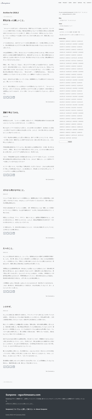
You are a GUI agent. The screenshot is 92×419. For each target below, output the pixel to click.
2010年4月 (79, 115)
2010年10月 (69, 113)
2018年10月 (69, 52)
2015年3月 (62, 77)
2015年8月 (80, 71)
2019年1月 (73, 49)
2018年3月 (79, 55)
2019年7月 (62, 46)
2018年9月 (75, 52)
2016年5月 (73, 66)
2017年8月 (80, 57)
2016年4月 (79, 66)
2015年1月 (73, 77)
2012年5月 (73, 99)
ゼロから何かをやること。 (14, 190)
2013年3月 (62, 93)
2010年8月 (80, 113)
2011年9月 (75, 104)
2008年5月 (68, 132)
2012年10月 (69, 96)
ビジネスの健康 (68, 32)
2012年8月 (80, 96)
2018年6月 (68, 55)
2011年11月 (62, 104)
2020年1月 (73, 41)
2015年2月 (68, 77)
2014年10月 (69, 80)
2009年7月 (62, 124)
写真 (79, 32)
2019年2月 (68, 49)
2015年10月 (69, 71)
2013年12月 (80, 85)
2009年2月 (68, 127)
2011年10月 (69, 104)
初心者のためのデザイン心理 (66, 34)
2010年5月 (73, 115)
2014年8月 (80, 80)
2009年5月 (73, 124)
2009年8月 (80, 121)
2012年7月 (62, 99)
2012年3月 (62, 102)
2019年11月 (62, 44)
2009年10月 (69, 121)
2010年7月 (62, 115)
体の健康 (75, 32)
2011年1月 (73, 110)
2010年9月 (75, 113)
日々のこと (81, 34)
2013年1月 (73, 93)
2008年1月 (68, 135)
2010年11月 (62, 113)
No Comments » (50, 102)
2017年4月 (68, 60)
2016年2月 (68, 68)
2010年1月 (73, 118)
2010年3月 (62, 118)
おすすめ (62, 32)
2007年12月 (74, 135)
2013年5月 (73, 91)
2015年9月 (75, 71)
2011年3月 (62, 110)
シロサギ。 (7, 307)
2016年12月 (80, 60)
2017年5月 (62, 60)
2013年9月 (75, 88)
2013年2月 (68, 93)
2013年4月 (79, 91)
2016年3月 (62, 68)
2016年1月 (73, 68)
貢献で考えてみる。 (11, 112)
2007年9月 (68, 138)
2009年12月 (80, 118)
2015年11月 (62, 71)
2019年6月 (68, 46)
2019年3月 (62, 49)
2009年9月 (75, 121)
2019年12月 (80, 41)
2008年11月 (62, 129)
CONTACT (89, 2)
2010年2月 (68, 118)
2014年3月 (62, 85)
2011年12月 (80, 102)
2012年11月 (62, 96)
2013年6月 (68, 91)
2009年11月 (62, 121)
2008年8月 (80, 129)
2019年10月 (69, 44)
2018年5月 (73, 55)
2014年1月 (73, 85)
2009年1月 (73, 127)
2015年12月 (80, 68)
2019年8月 (80, 44)
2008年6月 (62, 132)
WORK (70, 2)
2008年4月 (73, 132)
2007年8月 (74, 138)
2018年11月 (62, 52)
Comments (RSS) (20, 414)
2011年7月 (62, 107)
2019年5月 (73, 46)
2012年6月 (68, 99)
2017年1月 (73, 60)
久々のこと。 (8, 248)
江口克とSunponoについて (66, 26)
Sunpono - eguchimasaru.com (23, 394)
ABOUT (74, 2)
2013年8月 (80, 88)
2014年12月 (80, 77)
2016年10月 (69, 63)
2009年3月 (62, 127)
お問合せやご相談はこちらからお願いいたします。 (20, 403)
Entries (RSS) (9, 414)
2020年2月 (68, 41)
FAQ (84, 2)
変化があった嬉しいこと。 (14, 20)
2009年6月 (68, 124)
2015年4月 (79, 74)
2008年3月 (79, 132)
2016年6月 (68, 66)
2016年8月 (80, 63)
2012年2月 (68, 102)
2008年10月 (69, 129)
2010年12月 (80, 110)
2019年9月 (75, 44)
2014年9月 (75, 80)
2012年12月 (80, 93)
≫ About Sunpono (40, 409)
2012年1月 (73, 102)
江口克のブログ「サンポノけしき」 (68, 20)
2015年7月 (62, 74)
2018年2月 (62, 57)
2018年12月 (80, 49)
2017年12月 (74, 57)
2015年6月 (68, 74)
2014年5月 (73, 82)
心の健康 (76, 34)
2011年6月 (68, 107)
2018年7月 (62, 55)
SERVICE (80, 2)
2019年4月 (79, 46)
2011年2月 (68, 110)
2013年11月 (62, 88)
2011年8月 (80, 104)
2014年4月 (79, 82)
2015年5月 (73, 74)
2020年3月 (62, 41)
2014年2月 (68, 85)
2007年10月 (62, 138)
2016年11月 (62, 63)
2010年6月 (68, 115)
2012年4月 (79, 99)
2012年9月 (75, 96)
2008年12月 (80, 127)
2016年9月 (75, 63)
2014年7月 (62, 82)
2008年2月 (62, 135)
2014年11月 (62, 80)
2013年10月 (69, 88)
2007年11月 (80, 135)
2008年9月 (75, 129)
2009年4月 (79, 124)
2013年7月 (62, 91)
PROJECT (65, 2)
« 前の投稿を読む (8, 16)
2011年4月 (79, 107)
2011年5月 (73, 107)
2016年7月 (62, 66)
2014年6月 (68, 82)
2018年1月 (68, 57)
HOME (60, 2)
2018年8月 (80, 52)
